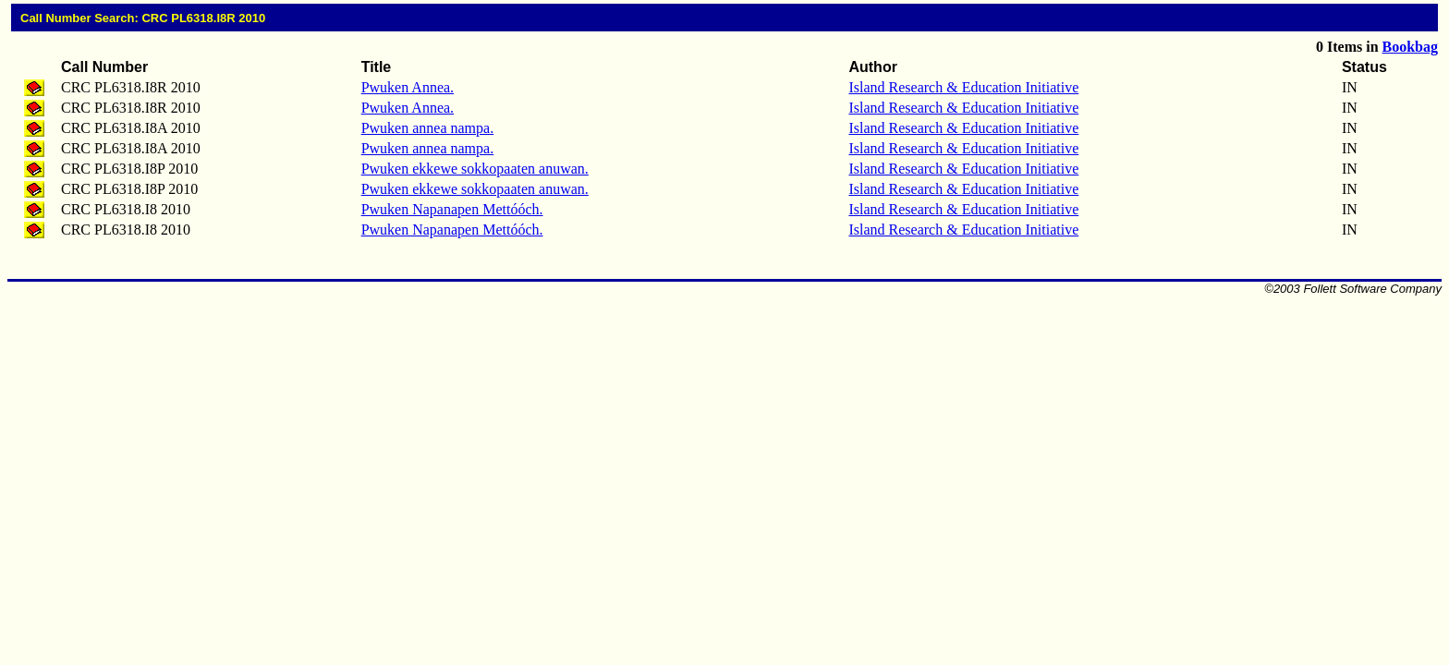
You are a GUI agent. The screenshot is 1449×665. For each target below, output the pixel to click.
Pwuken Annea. (407, 87)
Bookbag (1410, 46)
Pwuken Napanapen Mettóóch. (452, 209)
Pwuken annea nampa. (427, 128)
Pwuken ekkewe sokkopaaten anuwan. (475, 168)
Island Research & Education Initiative (963, 87)
